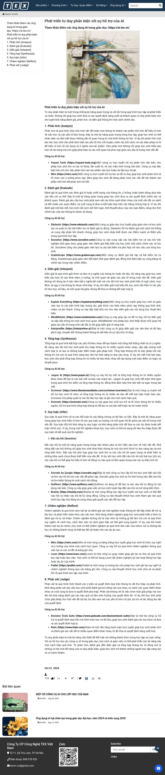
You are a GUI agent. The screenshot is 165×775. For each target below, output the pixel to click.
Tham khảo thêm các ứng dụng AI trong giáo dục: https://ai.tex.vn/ (21, 27)
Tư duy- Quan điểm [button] (81, 5)
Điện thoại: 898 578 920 (22, 759)
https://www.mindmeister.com (84, 317)
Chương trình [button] (58, 5)
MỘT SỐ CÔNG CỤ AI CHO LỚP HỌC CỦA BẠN (62, 694)
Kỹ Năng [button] (101, 5)
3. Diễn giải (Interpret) (19, 49)
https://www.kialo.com (71, 627)
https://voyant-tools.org (81, 162)
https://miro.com (67, 174)
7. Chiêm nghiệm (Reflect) (21, 61)
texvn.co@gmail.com (20, 765)
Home (6, 14)
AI (86, 27)
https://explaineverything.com (91, 301)
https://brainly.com (71, 491)
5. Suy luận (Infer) (17, 57)
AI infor (15, 14)
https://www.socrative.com (79, 239)
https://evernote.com (74, 401)
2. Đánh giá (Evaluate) (19, 46)
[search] (160, 5)
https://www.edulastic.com (78, 224)
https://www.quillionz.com (77, 484)
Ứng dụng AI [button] (117, 5)
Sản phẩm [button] (41, 5)
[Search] (145, 5)
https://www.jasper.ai (76, 375)
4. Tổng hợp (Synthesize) (21, 53)
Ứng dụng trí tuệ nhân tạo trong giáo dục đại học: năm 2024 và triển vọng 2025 (81, 718)
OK (154, 749)
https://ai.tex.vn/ (119, 27)
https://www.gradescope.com (83, 255)
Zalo (62, 744)
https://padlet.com (70, 565)
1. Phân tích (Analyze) (19, 42)
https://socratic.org (85, 472)
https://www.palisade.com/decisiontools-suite (102, 615)
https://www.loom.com (72, 553)
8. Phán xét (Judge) (18, 65)
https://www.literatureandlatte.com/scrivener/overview (94, 390)
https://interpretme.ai (78, 328)
